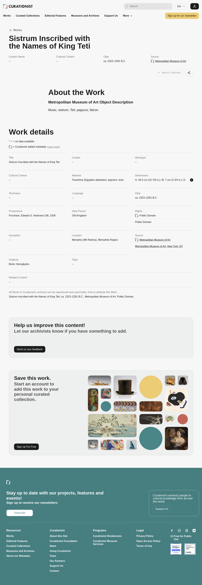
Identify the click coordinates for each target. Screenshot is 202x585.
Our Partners (57, 561)
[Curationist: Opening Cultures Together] (18, 6)
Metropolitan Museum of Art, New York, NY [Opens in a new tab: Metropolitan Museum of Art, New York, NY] (159, 246)
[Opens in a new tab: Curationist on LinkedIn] (194, 530)
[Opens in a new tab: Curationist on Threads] (186, 530)
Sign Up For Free (26, 446)
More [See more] (128, 15)
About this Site (59, 536)
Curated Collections (28, 15)
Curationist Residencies (107, 536)
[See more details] (191, 180)
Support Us (111, 15)
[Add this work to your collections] (168, 72)
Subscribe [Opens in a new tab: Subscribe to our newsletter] (19, 513)
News (53, 546)
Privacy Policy (145, 536)
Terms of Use (144, 546)
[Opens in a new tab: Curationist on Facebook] (171, 530)
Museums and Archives (85, 15)
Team (53, 556)
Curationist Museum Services (105, 543)
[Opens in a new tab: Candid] (190, 549)
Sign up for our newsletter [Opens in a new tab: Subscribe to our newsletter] (182, 15)
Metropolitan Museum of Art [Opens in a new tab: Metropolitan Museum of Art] (170, 61)
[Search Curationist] (150, 6)
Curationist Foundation (63, 541)
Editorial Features (55, 15)
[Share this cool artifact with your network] (189, 72)
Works (7, 15)
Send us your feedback (30, 349)
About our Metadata (18, 556)
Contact (54, 571)
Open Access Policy (148, 541)
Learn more (53, 147)
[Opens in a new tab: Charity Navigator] (176, 549)
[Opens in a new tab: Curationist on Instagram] (179, 530)
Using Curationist (60, 551)
